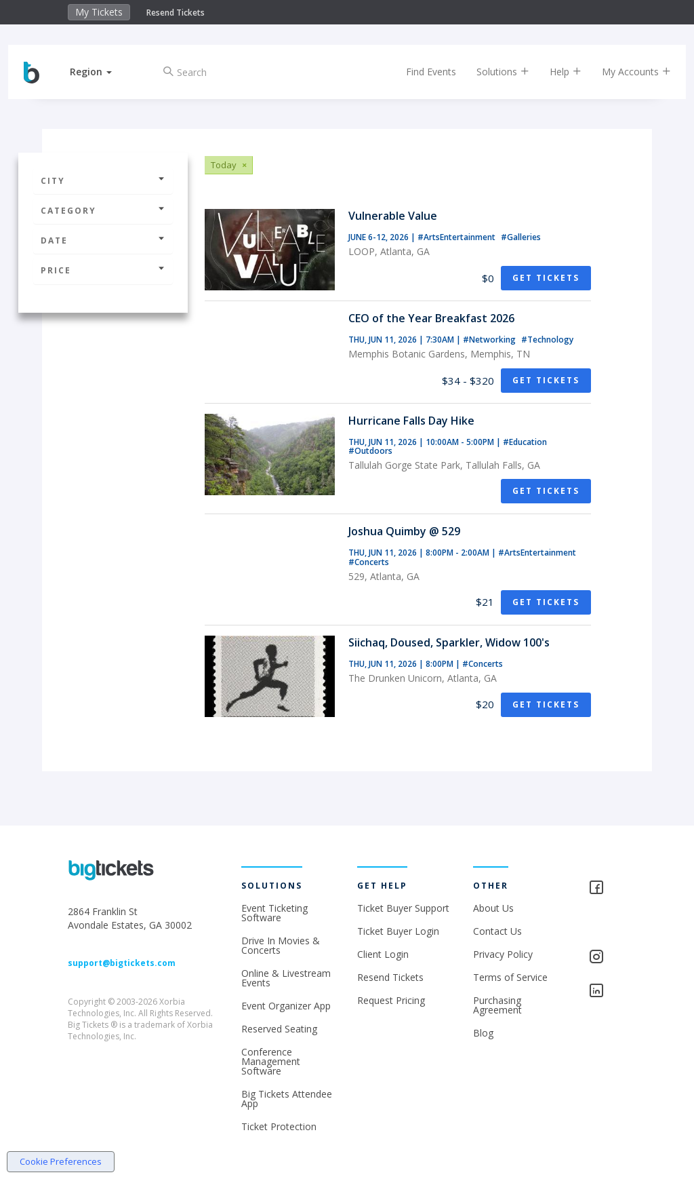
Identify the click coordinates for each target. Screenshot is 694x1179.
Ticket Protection (279, 1126)
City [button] (103, 181)
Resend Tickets (175, 12)
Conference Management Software (270, 1061)
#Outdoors (370, 451)
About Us (493, 908)
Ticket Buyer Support (403, 908)
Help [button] (554, 71)
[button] (102, 71)
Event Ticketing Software (274, 913)
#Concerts (368, 562)
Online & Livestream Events (286, 978)
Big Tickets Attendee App (286, 1098)
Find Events (419, 71)
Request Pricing (391, 1000)
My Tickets (99, 11)
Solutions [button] (491, 71)
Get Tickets (545, 278)
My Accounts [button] (624, 71)
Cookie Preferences (61, 1161)
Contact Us (497, 931)
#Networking (490, 339)
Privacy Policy (503, 954)
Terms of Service (510, 977)
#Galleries (521, 237)
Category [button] (103, 210)
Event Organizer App (286, 1005)
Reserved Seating (279, 1028)
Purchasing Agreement (497, 1005)
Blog (483, 1032)
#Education (525, 442)
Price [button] (103, 270)
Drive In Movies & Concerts (280, 945)
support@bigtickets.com (122, 963)
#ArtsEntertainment (457, 237)
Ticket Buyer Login (398, 931)
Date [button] (103, 240)
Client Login (383, 954)
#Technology (547, 339)
